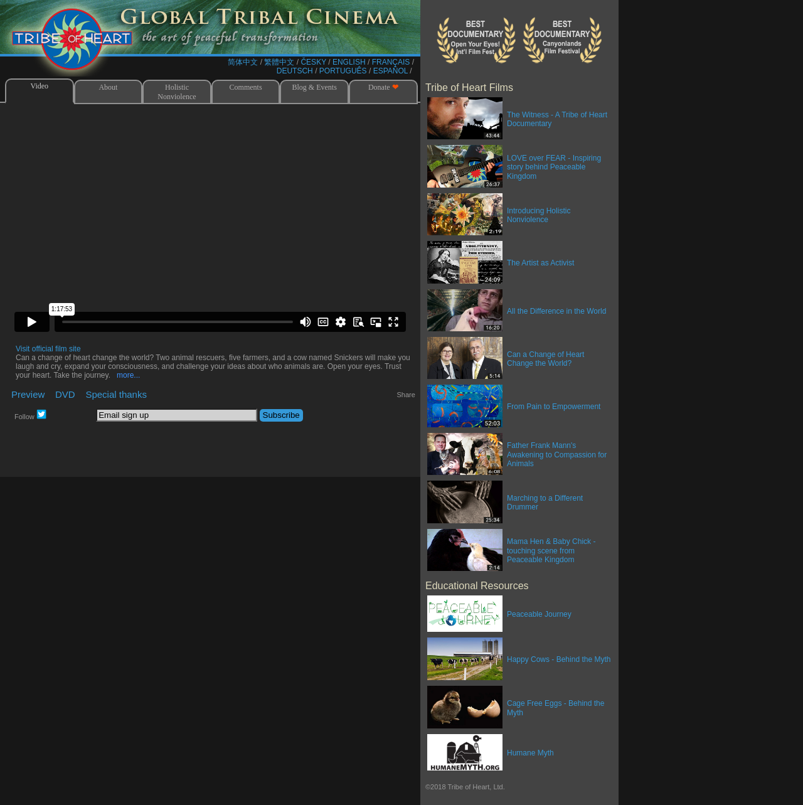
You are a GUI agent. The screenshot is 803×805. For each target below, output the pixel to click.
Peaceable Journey (539, 614)
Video (39, 86)
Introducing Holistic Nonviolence (538, 215)
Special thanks (116, 394)
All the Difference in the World (556, 311)
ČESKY (313, 62)
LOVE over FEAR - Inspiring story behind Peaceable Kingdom (554, 167)
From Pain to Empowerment (553, 406)
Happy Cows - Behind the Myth (558, 659)
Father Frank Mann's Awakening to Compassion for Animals (557, 454)
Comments (246, 87)
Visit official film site (48, 348)
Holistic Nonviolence (176, 92)
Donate (383, 87)
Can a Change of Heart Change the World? (545, 359)
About (107, 87)
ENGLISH (349, 62)
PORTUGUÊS (343, 71)
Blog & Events (314, 87)
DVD (65, 394)
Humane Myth (530, 753)
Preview (28, 394)
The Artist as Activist (540, 263)
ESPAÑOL (390, 71)
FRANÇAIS (391, 62)
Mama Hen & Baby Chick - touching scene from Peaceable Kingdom (551, 550)
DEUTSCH (295, 71)
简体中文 (243, 62)
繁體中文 (279, 62)
